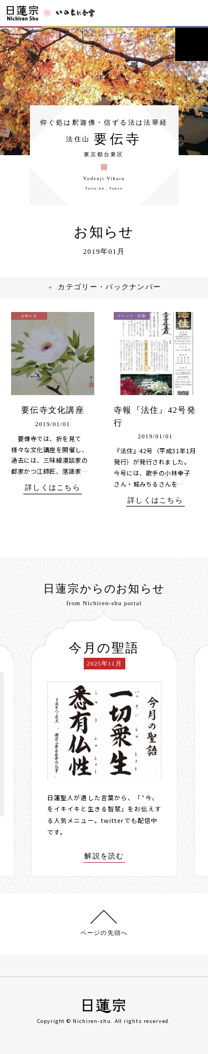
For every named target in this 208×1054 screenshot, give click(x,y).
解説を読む (104, 856)
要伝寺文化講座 (52, 410)
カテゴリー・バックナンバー (110, 287)
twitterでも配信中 (129, 820)
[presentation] (22, 744)
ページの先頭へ (104, 932)
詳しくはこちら (52, 488)
